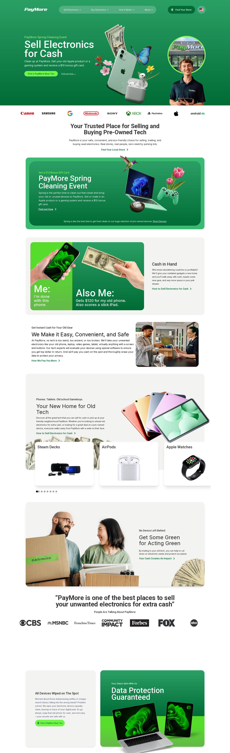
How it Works (126, 9)
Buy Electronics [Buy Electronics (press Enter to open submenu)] (99, 9)
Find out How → (68, 73)
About (148, 9)
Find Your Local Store (115, 149)
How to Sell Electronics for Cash (172, 288)
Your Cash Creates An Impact (157, 558)
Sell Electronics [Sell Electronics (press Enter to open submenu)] (71, 9)
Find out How (48, 209)
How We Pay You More (46, 360)
